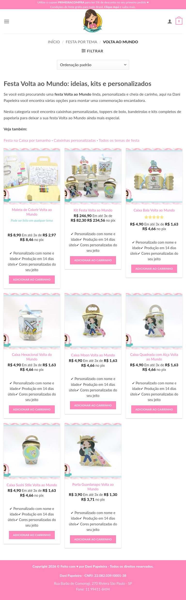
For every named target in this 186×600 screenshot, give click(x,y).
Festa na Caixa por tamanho (27, 140)
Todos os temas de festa (119, 140)
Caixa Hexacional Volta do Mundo (32, 357)
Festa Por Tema (81, 41)
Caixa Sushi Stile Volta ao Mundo (32, 485)
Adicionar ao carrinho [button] (32, 279)
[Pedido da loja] (93, 65)
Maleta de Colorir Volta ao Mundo (32, 212)
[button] (6, 21)
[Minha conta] (169, 21)
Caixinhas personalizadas (75, 140)
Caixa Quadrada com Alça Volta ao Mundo (154, 357)
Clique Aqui (111, 7)
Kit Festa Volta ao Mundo (93, 210)
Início (54, 41)
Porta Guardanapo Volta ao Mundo (93, 486)
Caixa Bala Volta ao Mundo (154, 210)
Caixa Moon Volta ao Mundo (93, 355)
